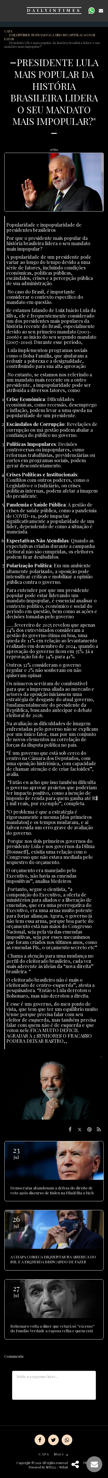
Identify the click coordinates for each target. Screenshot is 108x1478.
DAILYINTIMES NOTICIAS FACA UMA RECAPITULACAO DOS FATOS (49, 37)
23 (16, 1152)
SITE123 (51, 1467)
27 (16, 1290)
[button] (6, 10)
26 (16, 1221)
